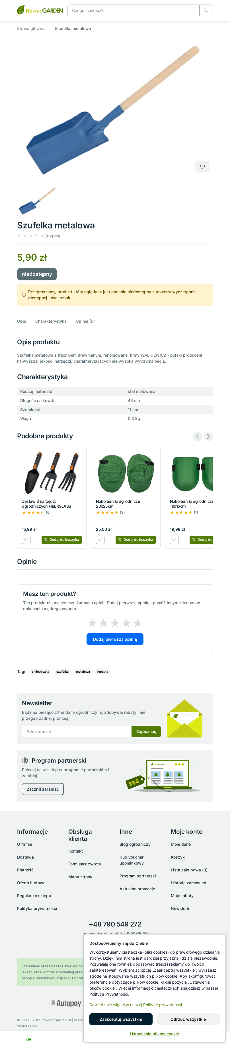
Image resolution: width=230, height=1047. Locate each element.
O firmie (24, 844)
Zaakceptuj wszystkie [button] (121, 1019)
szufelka (62, 672)
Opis (21, 321)
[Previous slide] (197, 436)
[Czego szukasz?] (206, 10)
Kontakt (75, 851)
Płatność (25, 869)
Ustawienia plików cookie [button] (154, 1033)
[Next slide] (208, 436)
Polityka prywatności (37, 908)
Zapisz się (146, 731)
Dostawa (25, 857)
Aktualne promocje (137, 888)
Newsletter (181, 908)
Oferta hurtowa (31, 882)
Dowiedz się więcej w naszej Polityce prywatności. (136, 1004)
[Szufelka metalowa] (40, 9)
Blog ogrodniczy (135, 844)
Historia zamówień (188, 882)
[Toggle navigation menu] (28, 1039)
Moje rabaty (182, 895)
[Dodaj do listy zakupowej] (202, 166)
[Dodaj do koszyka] (62, 540)
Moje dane (181, 844)
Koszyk (178, 857)
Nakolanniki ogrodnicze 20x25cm (118, 504)
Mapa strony (80, 876)
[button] (38, 235)
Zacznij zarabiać (43, 789)
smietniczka (40, 672)
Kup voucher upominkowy (132, 860)
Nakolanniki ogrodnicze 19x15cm (192, 504)
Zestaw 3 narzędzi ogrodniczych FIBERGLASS (46, 504)
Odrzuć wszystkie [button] (188, 1019)
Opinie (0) (85, 321)
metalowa (83, 672)
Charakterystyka (51, 321)
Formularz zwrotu (84, 863)
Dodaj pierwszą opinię (115, 639)
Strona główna (30, 28)
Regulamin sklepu (34, 895)
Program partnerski (138, 875)
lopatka (102, 672)
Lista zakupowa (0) (189, 869)
